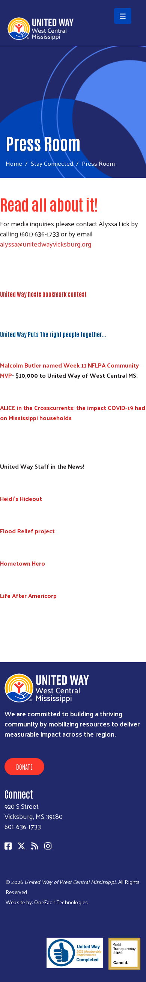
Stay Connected (52, 163)
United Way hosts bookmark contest (43, 294)
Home (14, 163)
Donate (24, 766)
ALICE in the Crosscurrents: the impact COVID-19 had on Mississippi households (72, 412)
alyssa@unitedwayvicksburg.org (46, 244)
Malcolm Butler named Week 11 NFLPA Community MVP (69, 370)
